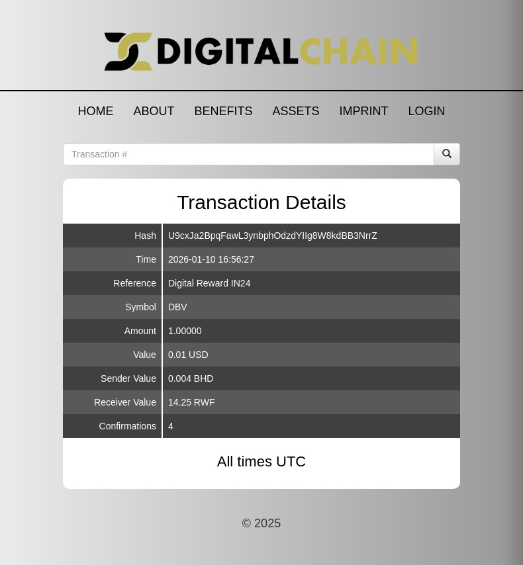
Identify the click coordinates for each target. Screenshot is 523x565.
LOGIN (427, 111)
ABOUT (153, 111)
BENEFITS (223, 111)
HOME (95, 111)
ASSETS (295, 111)
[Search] (447, 154)
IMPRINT (364, 111)
